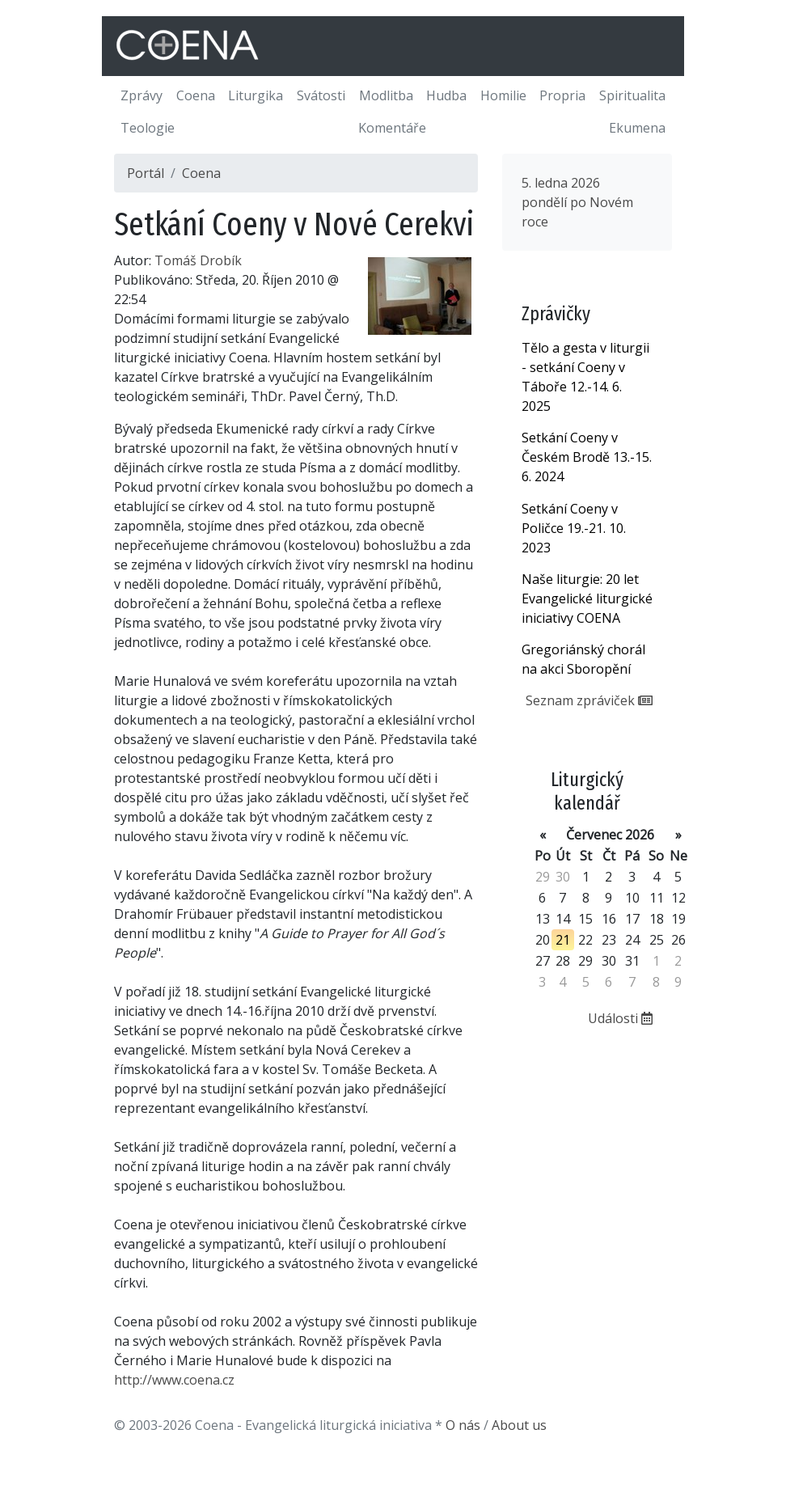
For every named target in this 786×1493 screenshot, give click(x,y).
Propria (562, 95)
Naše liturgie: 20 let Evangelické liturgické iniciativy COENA (587, 598)
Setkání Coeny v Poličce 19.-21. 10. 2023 (574, 528)
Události (620, 1018)
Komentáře (392, 128)
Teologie (147, 128)
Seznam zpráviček (589, 700)
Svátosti (321, 95)
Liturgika (255, 95)
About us (519, 1425)
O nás (463, 1425)
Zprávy (141, 95)
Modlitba (386, 95)
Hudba (446, 95)
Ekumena (637, 128)
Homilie (503, 95)
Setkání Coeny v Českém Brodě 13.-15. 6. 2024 (587, 457)
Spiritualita (632, 95)
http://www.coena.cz (174, 1380)
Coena (195, 95)
